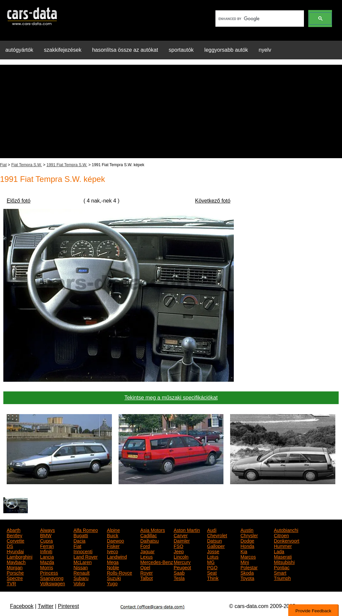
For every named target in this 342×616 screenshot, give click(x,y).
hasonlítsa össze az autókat (125, 50)
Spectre (15, 578)
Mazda (47, 562)
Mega (113, 562)
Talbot (146, 578)
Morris (46, 567)
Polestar (249, 567)
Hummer (283, 546)
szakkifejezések (62, 50)
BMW (45, 535)
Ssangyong (51, 578)
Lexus (146, 556)
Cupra (46, 540)
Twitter (45, 606)
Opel (145, 567)
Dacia (79, 540)
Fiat (3, 165)
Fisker (113, 546)
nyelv (265, 50)
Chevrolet (217, 535)
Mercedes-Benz (156, 562)
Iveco (112, 551)
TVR (11, 583)
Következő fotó (212, 201)
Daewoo (115, 540)
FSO (178, 546)
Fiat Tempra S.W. (26, 165)
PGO (212, 567)
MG (211, 562)
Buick (112, 535)
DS (10, 546)
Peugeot (182, 567)
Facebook (21, 606)
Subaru (81, 578)
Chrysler (249, 535)
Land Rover (85, 556)
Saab (179, 572)
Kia (243, 551)
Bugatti (80, 535)
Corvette (15, 540)
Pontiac (282, 567)
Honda (247, 546)
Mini (244, 562)
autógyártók (19, 50)
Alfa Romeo (85, 530)
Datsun (214, 540)
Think (212, 578)
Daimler (182, 540)
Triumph (282, 578)
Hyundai (15, 551)
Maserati (283, 556)
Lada (279, 551)
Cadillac (148, 535)
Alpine (113, 530)
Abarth (13, 530)
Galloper (216, 546)
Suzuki (114, 578)
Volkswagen (52, 583)
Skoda (247, 572)
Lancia (47, 556)
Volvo (79, 583)
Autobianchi (286, 530)
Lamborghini (19, 556)
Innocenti (83, 551)
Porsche (15, 572)
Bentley (14, 535)
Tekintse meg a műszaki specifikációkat (170, 397)
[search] (259, 18)
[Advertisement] (171, 111)
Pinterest (68, 606)
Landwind (117, 556)
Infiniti (46, 551)
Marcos (248, 556)
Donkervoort (286, 540)
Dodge (247, 540)
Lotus (212, 556)
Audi (211, 530)
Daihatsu (149, 540)
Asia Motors (152, 530)
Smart (280, 572)
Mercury (182, 562)
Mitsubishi (284, 562)
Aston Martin (187, 530)
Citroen (281, 535)
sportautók (181, 50)
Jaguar (147, 551)
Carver (181, 535)
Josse (213, 551)
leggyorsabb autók (226, 50)
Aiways (47, 530)
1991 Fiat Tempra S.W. (66, 165)
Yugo (112, 583)
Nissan (80, 567)
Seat (212, 572)
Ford (145, 546)
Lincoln (181, 556)
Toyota (247, 578)
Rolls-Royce (119, 572)
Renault (81, 572)
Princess (49, 572)
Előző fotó (18, 201)
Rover (146, 572)
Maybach (16, 562)
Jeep (179, 551)
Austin (246, 530)
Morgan (14, 567)
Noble (113, 567)
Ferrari (47, 546)
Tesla (179, 578)
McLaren (82, 562)
